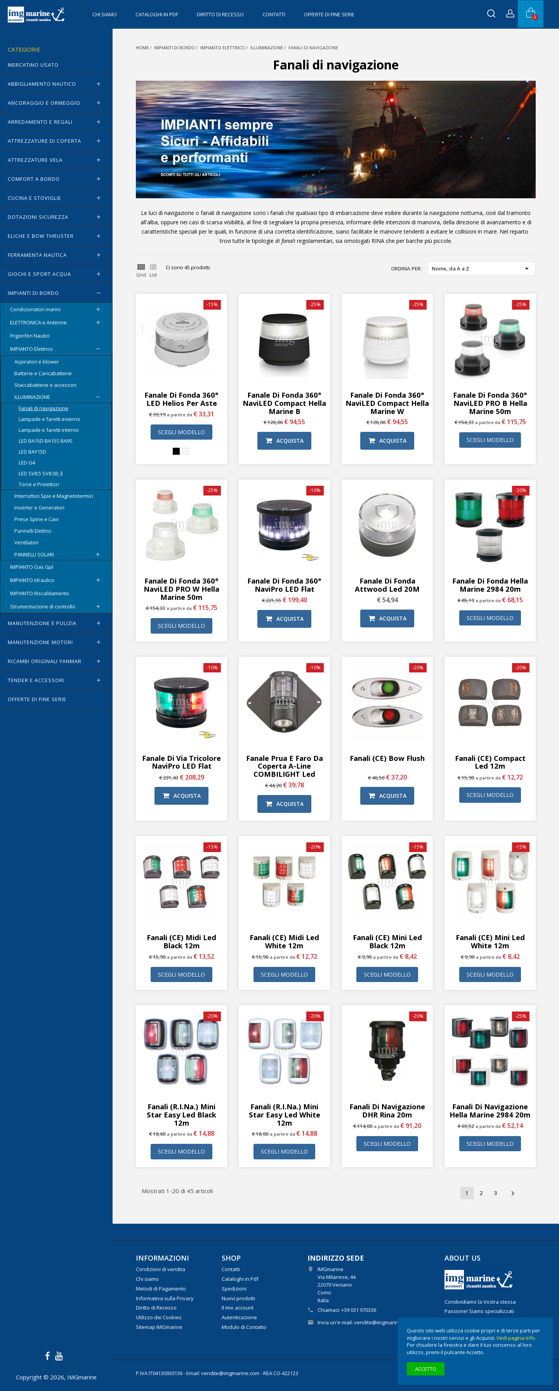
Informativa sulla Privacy (165, 1298)
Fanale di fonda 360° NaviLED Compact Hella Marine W (387, 403)
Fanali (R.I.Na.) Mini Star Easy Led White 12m (284, 1115)
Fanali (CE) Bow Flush (387, 758)
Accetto (425, 1368)
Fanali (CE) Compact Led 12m (490, 762)
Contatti (273, 14)
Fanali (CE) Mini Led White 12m (490, 941)
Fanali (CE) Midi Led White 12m (284, 941)
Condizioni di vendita (160, 1269)
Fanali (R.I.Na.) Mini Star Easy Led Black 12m (181, 1115)
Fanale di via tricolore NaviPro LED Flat (181, 762)
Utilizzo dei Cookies (159, 1317)
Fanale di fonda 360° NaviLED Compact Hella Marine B (284, 403)
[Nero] (176, 451)
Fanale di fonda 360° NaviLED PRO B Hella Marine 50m (490, 403)
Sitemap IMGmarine (159, 1326)
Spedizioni (234, 1288)
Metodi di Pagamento (161, 1288)
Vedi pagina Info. (516, 1337)
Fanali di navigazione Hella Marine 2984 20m (490, 1110)
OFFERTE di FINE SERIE (329, 14)
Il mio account (237, 1307)
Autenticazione (239, 1317)
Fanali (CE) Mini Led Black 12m (387, 941)
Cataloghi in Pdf (156, 14)
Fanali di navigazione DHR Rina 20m (387, 1110)
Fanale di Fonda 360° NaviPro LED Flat (284, 585)
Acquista (285, 440)
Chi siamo (104, 14)
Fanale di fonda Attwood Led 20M (387, 585)
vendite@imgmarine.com (383, 1322)
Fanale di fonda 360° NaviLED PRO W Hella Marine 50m (181, 589)
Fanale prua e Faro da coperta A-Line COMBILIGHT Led (284, 766)
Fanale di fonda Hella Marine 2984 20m (490, 585)
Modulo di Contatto (244, 1326)
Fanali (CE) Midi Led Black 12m (181, 941)
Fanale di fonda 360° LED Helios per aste (181, 399)
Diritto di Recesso (220, 14)
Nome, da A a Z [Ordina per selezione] (481, 268)
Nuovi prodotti (238, 1298)
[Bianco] (185, 451)
